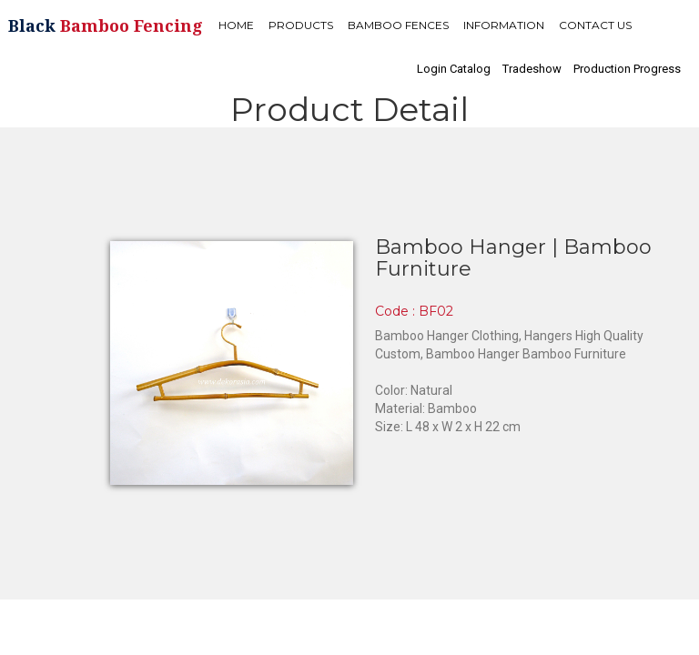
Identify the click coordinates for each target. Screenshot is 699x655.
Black (105, 25)
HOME (236, 25)
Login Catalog (454, 69)
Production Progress (627, 69)
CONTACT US (595, 25)
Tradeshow (532, 69)
